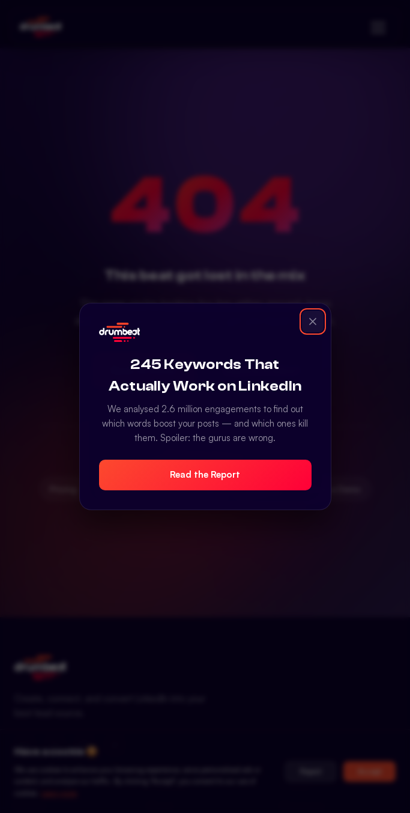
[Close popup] (313, 321)
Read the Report (205, 474)
